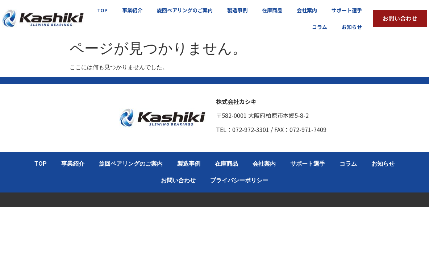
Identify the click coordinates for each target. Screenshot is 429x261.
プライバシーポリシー (239, 180)
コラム (319, 26)
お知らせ (352, 26)
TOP (102, 10)
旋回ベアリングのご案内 (185, 10)
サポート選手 (347, 10)
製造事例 (237, 10)
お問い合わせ (178, 180)
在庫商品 (272, 10)
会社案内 (307, 10)
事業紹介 (132, 10)
